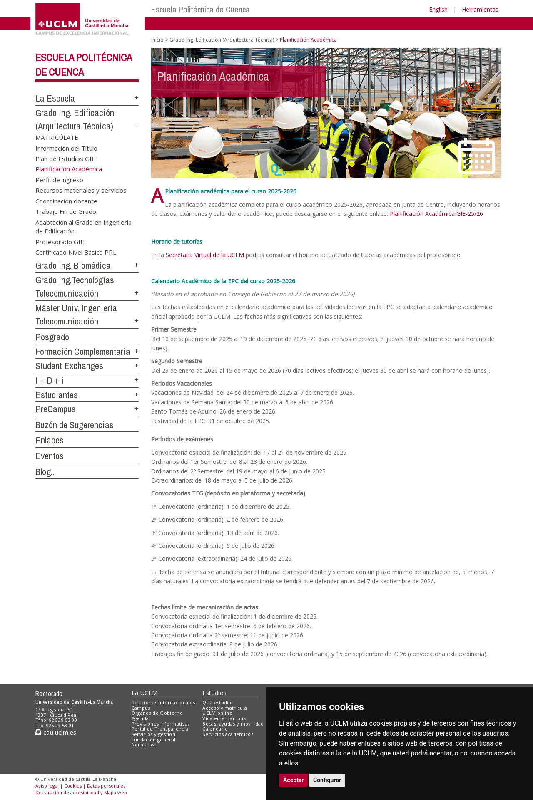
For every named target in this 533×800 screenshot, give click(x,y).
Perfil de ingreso (59, 180)
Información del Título (66, 148)
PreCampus (55, 409)
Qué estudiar (217, 702)
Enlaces (49, 440)
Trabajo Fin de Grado (65, 211)
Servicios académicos (227, 734)
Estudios (214, 693)
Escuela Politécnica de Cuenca (200, 9)
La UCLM (145, 693)
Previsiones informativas (161, 724)
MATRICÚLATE (56, 137)
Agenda (140, 718)
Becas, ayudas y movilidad (233, 724)
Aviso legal (47, 786)
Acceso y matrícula (224, 708)
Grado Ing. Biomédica (73, 265)
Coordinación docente (66, 200)
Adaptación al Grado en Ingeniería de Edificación (83, 226)
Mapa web (115, 792)
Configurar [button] (327, 780)
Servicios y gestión (153, 734)
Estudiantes (56, 395)
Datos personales (106, 786)
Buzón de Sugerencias (74, 425)
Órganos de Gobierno (157, 713)
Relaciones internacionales (163, 702)
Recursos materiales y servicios (81, 190)
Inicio (157, 39)
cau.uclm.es (55, 732)
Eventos (49, 456)
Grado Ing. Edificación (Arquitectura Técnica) (221, 39)
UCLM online (217, 713)
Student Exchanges (69, 365)
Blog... (45, 472)
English (438, 9)
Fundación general (154, 739)
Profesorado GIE (59, 241)
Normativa (144, 744)
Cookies (73, 786)
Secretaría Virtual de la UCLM (205, 255)
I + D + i (49, 380)
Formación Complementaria (82, 351)
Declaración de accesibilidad (67, 792)
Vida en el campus (224, 718)
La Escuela (55, 98)
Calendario (215, 729)
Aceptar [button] (293, 780)
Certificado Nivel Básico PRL (75, 252)
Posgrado (52, 337)
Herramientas (480, 9)
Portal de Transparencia (160, 729)
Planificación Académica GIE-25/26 (436, 214)
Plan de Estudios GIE (65, 158)
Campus (141, 708)
